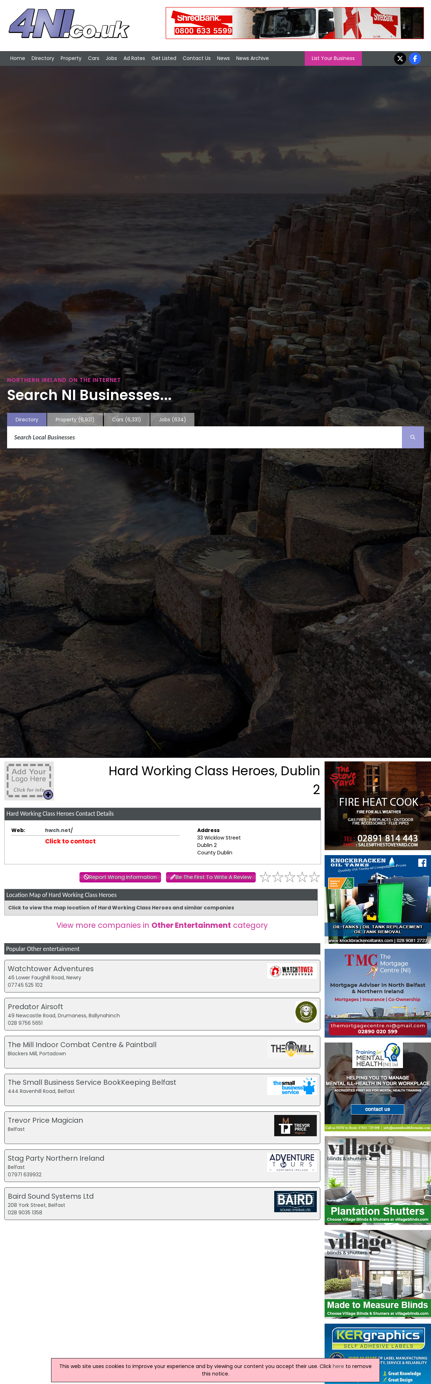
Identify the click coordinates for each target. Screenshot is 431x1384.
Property (71, 58)
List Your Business (333, 58)
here (338, 1366)
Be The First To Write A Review (214, 877)
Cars (93, 58)
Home (17, 58)
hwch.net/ (59, 830)
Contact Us (197, 58)
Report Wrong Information (123, 877)
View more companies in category (162, 925)
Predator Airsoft (35, 1007)
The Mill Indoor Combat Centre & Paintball (82, 1045)
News (223, 58)
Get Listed (163, 58)
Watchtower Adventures (51, 969)
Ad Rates (134, 58)
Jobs (111, 58)
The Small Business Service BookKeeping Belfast (92, 1082)
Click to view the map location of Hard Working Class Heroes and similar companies (121, 907)
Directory (43, 58)
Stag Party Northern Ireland (56, 1158)
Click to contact (70, 841)
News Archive (252, 58)
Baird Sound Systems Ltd (51, 1196)
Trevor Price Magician (45, 1120)
